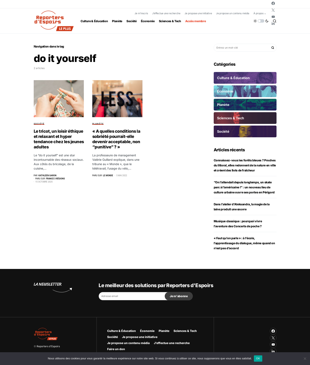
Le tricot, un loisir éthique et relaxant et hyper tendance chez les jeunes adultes (59, 139)
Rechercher (272, 47)
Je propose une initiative (198, 13)
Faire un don (116, 349)
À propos (258, 13)
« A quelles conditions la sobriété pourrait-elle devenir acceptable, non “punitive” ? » (116, 139)
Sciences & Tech (185, 331)
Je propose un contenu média (232, 13)
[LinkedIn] (273, 23)
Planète (98, 123)
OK (258, 358)
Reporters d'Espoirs (48, 346)
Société (39, 123)
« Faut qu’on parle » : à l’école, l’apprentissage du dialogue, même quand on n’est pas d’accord (244, 243)
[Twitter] (273, 10)
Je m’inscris (141, 13)
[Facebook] (273, 3)
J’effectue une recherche (166, 13)
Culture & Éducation (121, 331)
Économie (147, 331)
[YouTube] (273, 16)
